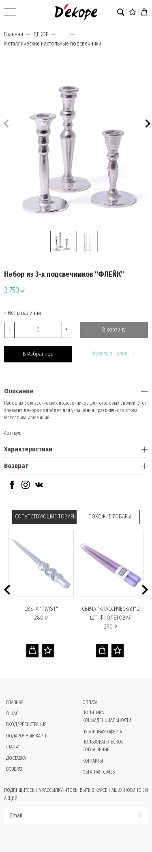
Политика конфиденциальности (106, 716)
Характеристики (28, 449)
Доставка (16, 758)
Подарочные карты (27, 736)
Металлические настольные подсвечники (52, 43)
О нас (12, 713)
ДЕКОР (41, 34)
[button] (147, 122)
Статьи (12, 747)
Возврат (16, 466)
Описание (18, 391)
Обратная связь (98, 772)
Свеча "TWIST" (41, 608)
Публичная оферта (102, 732)
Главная (13, 34)
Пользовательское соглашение (103, 745)
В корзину (114, 329)
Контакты (92, 761)
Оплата (89, 702)
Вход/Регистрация (26, 724)
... (63, 34)
